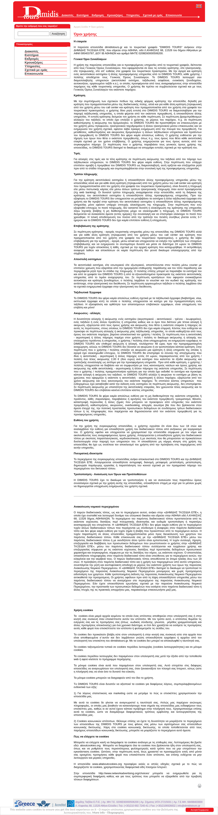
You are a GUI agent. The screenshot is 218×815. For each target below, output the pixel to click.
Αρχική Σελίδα (81, 27)
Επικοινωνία (174, 15)
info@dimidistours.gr (189, 805)
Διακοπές (68, 15)
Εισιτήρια (82, 15)
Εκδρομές (98, 15)
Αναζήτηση (58, 33)
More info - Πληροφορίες (108, 813)
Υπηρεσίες (133, 15)
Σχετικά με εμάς (153, 15)
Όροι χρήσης (97, 27)
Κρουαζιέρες (115, 15)
